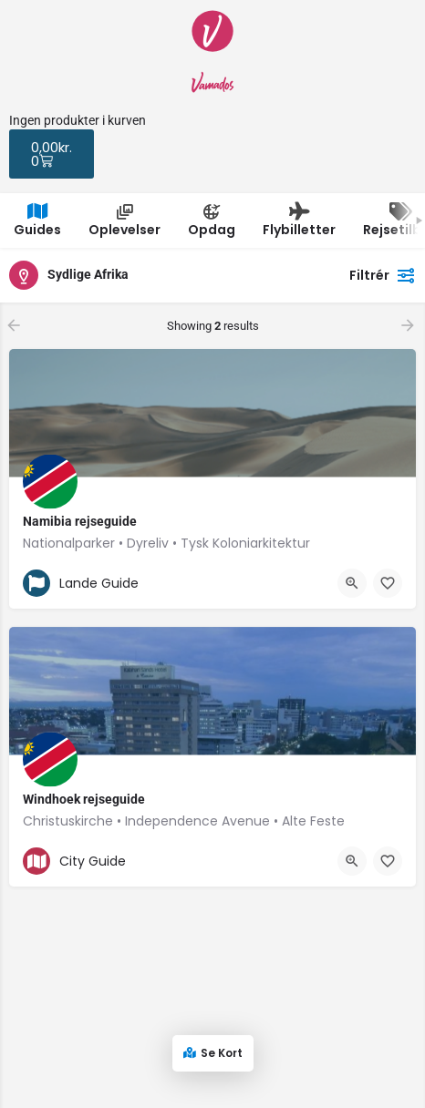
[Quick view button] (352, 583)
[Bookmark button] (387, 583)
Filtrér (382, 275)
